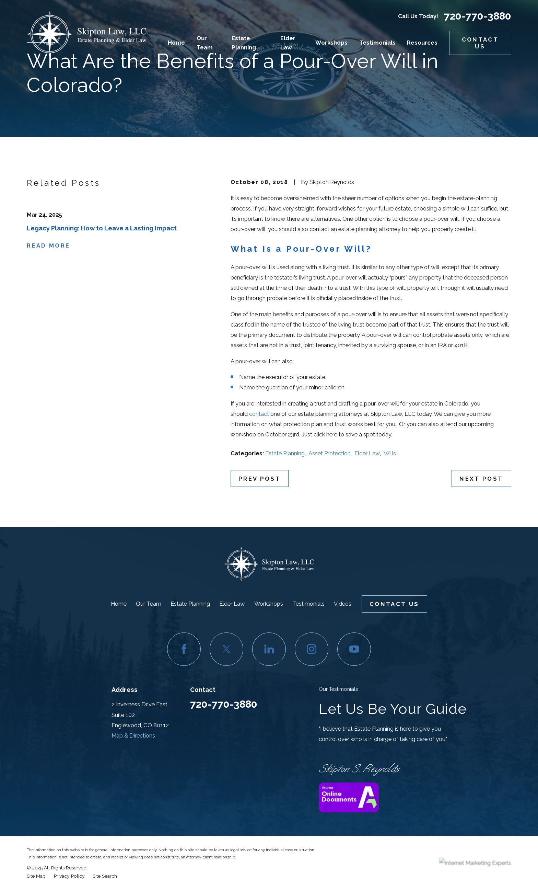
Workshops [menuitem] (331, 42)
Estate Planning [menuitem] (244, 43)
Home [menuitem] (176, 42)
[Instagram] (311, 649)
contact (259, 413)
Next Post (481, 478)
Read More (48, 245)
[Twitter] (226, 649)
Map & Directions (133, 735)
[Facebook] (183, 649)
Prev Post (259, 478)
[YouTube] (354, 649)
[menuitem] (36, 876)
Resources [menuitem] (422, 42)
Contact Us (480, 43)
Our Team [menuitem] (205, 43)
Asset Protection (329, 453)
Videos (342, 603)
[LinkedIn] (268, 649)
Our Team (148, 603)
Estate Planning (285, 453)
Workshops (268, 603)
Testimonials (308, 603)
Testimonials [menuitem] (377, 42)
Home (119, 603)
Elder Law (367, 453)
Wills (390, 453)
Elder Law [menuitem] (287, 43)
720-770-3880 (477, 16)
